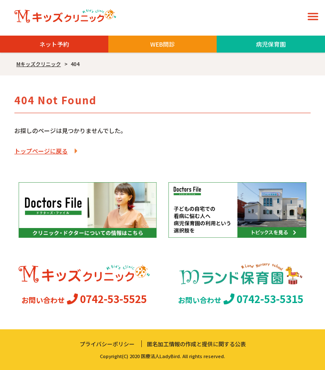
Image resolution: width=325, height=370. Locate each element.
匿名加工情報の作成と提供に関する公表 (196, 344)
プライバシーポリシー (107, 344)
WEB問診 (162, 44)
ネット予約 (54, 44)
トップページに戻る (41, 151)
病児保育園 (271, 44)
